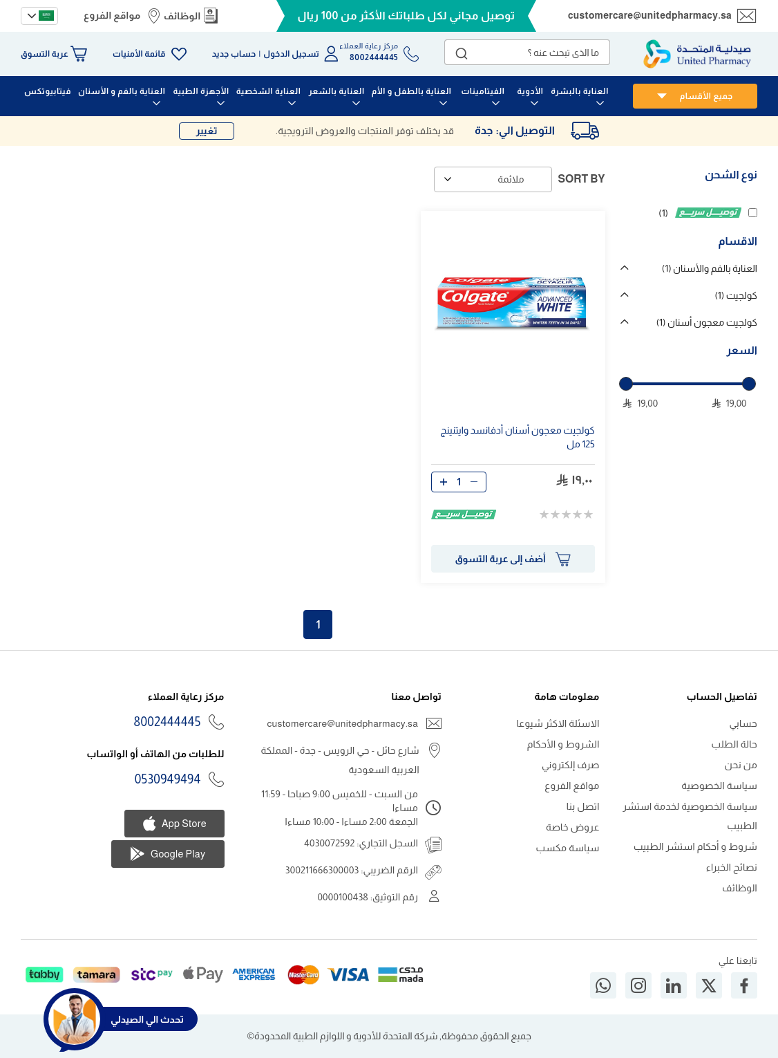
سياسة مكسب (568, 847)
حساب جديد (234, 54)
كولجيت (735, 295)
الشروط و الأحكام (563, 744)
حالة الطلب (734, 744)
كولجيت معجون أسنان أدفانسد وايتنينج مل (517, 437)
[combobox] (527, 52)
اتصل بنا (583, 806)
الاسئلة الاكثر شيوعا (557, 723)
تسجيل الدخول (291, 54)
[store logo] (697, 54)
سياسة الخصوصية (719, 785)
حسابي (743, 723)
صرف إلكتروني (571, 764)
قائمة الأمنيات (139, 54)
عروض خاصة (573, 827)
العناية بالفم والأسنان (709, 268)
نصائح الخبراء (731, 867)
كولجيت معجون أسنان (706, 322)
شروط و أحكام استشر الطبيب (695, 846)
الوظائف (182, 15)
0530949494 (168, 779)
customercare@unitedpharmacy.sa (650, 15)
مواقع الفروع (112, 15)
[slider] (626, 384)
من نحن (741, 764)
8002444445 (167, 722)
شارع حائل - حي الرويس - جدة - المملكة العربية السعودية (339, 760)
